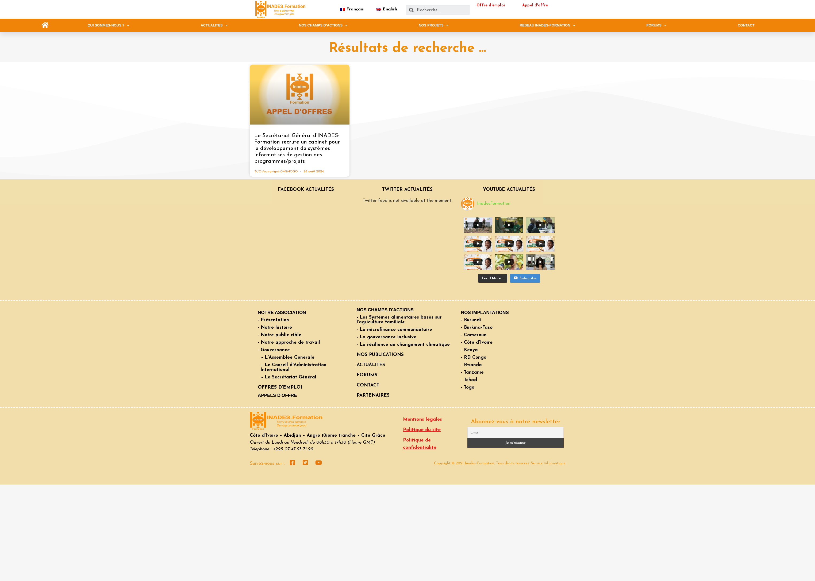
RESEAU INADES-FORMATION (547, 25)
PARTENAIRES (373, 395)
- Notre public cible (279, 335)
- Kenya (469, 350)
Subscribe (525, 259)
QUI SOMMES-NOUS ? (108, 25)
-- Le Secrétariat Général (288, 377)
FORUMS (657, 25)
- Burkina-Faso (477, 327)
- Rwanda (471, 365)
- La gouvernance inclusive (386, 337)
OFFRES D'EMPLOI (280, 387)
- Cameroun (474, 335)
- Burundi (471, 320)
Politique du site (422, 429)
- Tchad (469, 380)
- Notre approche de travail (289, 342)
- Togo (467, 387)
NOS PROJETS (433, 25)
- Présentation (273, 320)
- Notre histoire (275, 327)
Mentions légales (422, 419)
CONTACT (746, 25)
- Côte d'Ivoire (477, 342)
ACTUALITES (214, 25)
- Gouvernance (274, 350)
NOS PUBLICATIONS (380, 355)
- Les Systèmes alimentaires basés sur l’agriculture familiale (399, 319)
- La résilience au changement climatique (403, 344)
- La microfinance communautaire (394, 329)
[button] (45, 25)
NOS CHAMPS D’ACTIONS (323, 25)
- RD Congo (473, 357)
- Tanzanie (472, 372)
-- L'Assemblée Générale (287, 357)
